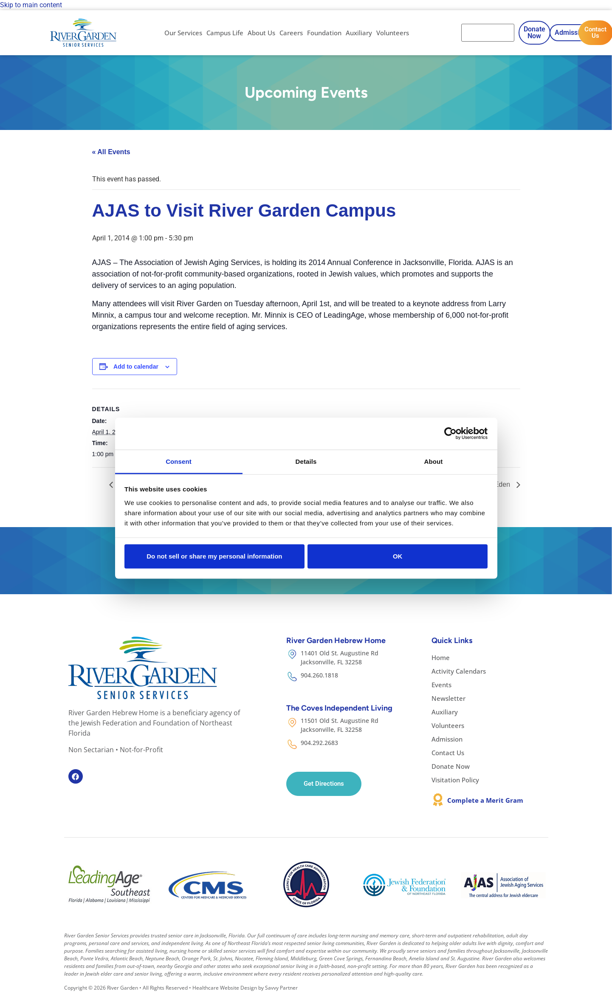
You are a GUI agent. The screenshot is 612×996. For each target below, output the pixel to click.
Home (441, 657)
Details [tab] (306, 461)
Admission (447, 739)
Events (441, 684)
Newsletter (448, 698)
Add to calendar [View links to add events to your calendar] (135, 366)
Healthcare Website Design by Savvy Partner (245, 987)
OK (398, 556)
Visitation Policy (455, 780)
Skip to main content (31, 5)
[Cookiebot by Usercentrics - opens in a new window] (450, 433)
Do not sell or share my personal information (214, 556)
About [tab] (433, 461)
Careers (291, 32)
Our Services (183, 32)
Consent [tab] (179, 461)
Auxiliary (359, 32)
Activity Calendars (459, 671)
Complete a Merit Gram (485, 800)
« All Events (111, 151)
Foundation (324, 32)
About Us (261, 32)
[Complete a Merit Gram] (438, 799)
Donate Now (451, 766)
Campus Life (224, 32)
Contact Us (448, 752)
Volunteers (392, 32)
